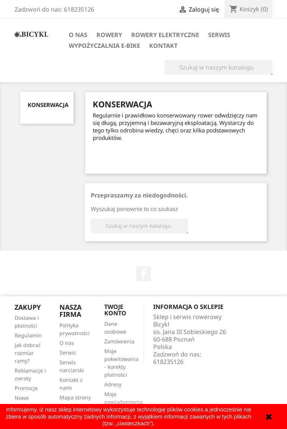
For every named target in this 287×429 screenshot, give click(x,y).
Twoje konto (115, 310)
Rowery (109, 35)
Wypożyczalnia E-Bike (104, 46)
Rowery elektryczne (165, 35)
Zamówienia (119, 341)
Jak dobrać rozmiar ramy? (28, 352)
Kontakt (163, 46)
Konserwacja (48, 104)
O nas (78, 35)
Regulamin (28, 335)
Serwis (219, 35)
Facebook (143, 273)
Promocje (26, 388)
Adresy (112, 384)
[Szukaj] (218, 67)
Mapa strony (75, 397)
